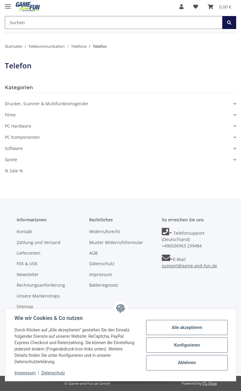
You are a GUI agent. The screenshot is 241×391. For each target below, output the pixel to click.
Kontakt (24, 231)
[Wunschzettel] (195, 7)
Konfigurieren (186, 345)
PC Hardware (18, 126)
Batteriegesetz (103, 285)
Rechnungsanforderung (41, 285)
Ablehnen (186, 362)
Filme (10, 115)
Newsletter (28, 274)
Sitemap (25, 306)
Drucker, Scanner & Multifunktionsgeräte (46, 103)
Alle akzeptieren (186, 327)
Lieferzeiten (29, 253)
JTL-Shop (209, 383)
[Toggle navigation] (8, 4)
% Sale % (14, 171)
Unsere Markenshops (38, 296)
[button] (181, 7)
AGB (93, 253)
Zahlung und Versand (38, 242)
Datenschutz (102, 263)
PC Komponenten (22, 137)
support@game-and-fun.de (189, 266)
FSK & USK (27, 263)
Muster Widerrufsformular (116, 242)
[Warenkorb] (219, 7)
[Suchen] (114, 22)
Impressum (100, 274)
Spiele (11, 159)
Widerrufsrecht (104, 231)
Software (14, 148)
